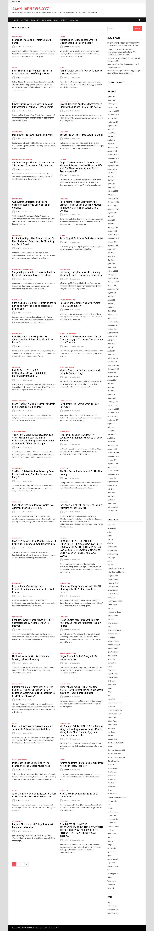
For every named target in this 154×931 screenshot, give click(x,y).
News (68, 432)
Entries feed (111, 906)
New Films (111, 786)
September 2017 (113, 463)
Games (110, 666)
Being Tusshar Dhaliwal (115, 572)
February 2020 (112, 358)
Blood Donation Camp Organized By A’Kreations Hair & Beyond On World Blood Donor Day (33, 339)
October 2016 (112, 478)
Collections (111, 597)
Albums (62, 653)
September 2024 (113, 165)
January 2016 (112, 511)
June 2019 (111, 387)
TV (108, 870)
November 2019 (113, 369)
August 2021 (112, 293)
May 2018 (110, 434)
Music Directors (113, 761)
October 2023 (112, 205)
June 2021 (111, 300)
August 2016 (112, 485)
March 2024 (111, 187)
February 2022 (112, 271)
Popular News (112, 815)
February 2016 (112, 507)
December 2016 (113, 471)
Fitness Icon (16, 502)
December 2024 (113, 154)
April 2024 (111, 184)
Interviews (111, 706)
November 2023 (113, 202)
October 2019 (112, 373)
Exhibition (111, 637)
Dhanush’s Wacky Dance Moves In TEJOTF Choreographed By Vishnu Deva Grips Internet (80, 589)
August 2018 (112, 423)
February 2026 (112, 104)
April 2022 (111, 264)
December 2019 (113, 365)
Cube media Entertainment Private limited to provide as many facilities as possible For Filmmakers (34, 305)
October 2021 (112, 285)
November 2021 (113, 282)
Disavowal (74, 20)
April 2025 (111, 140)
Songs (71, 367)
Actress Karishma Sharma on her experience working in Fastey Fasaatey (81, 764)
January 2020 (112, 362)
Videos (109, 877)
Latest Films (64, 101)
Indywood (111, 699)
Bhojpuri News (17, 821)
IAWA (109, 692)
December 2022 (113, 234)
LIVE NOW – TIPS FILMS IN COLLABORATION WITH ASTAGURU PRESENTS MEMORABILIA (29, 373)
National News (112, 768)
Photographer (112, 801)
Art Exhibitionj (112, 554)
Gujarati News (112, 677)
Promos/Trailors (113, 819)
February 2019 (112, 402)
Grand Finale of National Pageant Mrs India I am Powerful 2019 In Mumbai (33, 405)
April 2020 (111, 351)
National (110, 764)
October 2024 (112, 162)
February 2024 (112, 191)
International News (19, 432)
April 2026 (111, 96)
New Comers (112, 779)
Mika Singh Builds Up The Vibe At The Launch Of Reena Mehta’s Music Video (31, 764)
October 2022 (112, 242)
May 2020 (110, 347)
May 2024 (110, 180)
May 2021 (110, 303)
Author (62, 432)
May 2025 (110, 136)
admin (19, 47)
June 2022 (111, 256)
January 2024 (112, 194)
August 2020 (112, 336)
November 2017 (113, 456)
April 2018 (111, 438)
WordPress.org (112, 913)
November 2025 (113, 115)
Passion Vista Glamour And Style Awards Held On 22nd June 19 (80, 304)
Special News (112, 852)
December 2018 (113, 409)
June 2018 (111, 431)
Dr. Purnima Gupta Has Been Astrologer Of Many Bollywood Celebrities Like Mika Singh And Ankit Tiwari (33, 241)
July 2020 (110, 340)
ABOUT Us (24, 20)
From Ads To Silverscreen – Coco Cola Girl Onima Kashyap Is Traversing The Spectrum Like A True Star (81, 339)
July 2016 (110, 489)
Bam (57, 928)
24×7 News (111, 525)
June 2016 (111, 492)
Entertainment (112, 623)
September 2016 (113, 482)
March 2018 (111, 442)
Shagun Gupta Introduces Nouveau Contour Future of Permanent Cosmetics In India (33, 274)
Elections (110, 619)
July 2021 (110, 296)
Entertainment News (50, 20)
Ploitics (110, 808)
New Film (110, 783)
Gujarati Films (112, 674)
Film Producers (113, 652)
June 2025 (111, 133)
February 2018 (112, 445)
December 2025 (113, 111)
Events (14, 401)
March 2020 (111, 354)
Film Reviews (112, 655)
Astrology (111, 557)
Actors (62, 37)
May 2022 (110, 260)
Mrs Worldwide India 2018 (116, 757)
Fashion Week (112, 648)
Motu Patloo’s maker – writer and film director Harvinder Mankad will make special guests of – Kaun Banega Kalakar (82, 690)
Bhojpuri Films (112, 576)
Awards (62, 300)
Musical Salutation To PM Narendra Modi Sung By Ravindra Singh (80, 372)
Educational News (114, 612)
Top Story (111, 863)
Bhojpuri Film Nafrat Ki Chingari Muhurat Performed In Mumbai (32, 826)
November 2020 (113, 325)
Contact (64, 20)
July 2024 (110, 173)
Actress (62, 67)
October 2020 (112, 329)
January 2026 (112, 107)
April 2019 (111, 394)
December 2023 (113, 198)
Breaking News (17, 37)
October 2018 (112, 416)
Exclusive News (71, 333)
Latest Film (111, 717)
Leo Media (111, 728)
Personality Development (116, 797)
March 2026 (111, 100)
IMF (108, 695)
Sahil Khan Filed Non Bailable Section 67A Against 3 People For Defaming (33, 506)
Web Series (111, 888)
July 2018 (110, 427)
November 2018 (113, 412)
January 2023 (112, 231)
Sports (109, 855)
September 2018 (113, 420)
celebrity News (112, 594)
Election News (112, 615)
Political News (112, 812)
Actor (109, 532)
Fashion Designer (113, 645)
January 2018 (112, 449)
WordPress (49, 928)
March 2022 (111, 267)
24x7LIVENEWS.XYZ (30, 8)
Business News (28, 269)
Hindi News (111, 685)
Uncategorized (112, 873)
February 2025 (112, 147)
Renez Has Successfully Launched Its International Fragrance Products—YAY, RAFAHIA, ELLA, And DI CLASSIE (121, 52)
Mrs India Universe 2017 (116, 750)
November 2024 (113, 158)
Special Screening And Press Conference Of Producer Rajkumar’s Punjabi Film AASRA (81, 105)
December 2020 (113, 322)
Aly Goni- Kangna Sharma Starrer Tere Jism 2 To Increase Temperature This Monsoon (33, 164)
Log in (109, 902)
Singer (109, 837)
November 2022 (113, 238)
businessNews (112, 590)
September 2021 (113, 289)
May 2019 (110, 391)
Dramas (110, 608)
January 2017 (112, 467)
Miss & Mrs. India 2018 (115, 743)
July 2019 (110, 383)
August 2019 (112, 380)
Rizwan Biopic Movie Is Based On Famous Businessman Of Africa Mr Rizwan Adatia (32, 105)
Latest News (74, 101)
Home (16, 20)
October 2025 (112, 118)
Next (25, 864)
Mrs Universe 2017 (114, 754)
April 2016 (111, 500)
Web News (111, 884)
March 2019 (111, 398)
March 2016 (111, 503)
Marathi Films (112, 739)
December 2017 (113, 452)
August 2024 (112, 169)
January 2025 (112, 151)
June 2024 (111, 176)
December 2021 (113, 278)
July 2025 (110, 129)
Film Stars (111, 659)
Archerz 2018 (112, 546)
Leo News (63, 159)
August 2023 (112, 213)
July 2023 (110, 216)
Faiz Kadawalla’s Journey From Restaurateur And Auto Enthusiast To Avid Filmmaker (33, 589)
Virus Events (111, 881)
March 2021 (111, 311)
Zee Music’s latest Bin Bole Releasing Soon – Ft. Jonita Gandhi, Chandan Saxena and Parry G (34, 474)
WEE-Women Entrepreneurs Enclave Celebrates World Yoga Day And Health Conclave (31, 204)
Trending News (65, 583)
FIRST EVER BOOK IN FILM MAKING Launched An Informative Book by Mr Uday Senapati (81, 437)
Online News (112, 794)
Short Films (111, 833)
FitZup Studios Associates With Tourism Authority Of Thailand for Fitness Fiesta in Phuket (80, 623)
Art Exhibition (112, 550)
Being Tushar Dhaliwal (115, 568)
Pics (108, 804)
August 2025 (112, 125)
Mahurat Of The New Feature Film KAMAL (33, 134)
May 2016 (110, 496)
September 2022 (113, 245)
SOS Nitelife (111, 848)
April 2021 (111, 307)
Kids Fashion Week (114, 714)
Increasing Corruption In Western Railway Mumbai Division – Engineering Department (81, 274)
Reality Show (112, 823)
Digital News (112, 605)
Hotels (109, 688)
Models (69, 401)
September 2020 (113, 333)
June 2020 (111, 343)
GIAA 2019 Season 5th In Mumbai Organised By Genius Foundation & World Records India (34, 542)
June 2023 (111, 220)
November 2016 (113, 474)
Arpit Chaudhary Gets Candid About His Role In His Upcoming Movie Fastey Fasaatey (34, 795)
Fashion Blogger (113, 641)
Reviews (14, 67)
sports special (112, 859)
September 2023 (113, 209)
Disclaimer (35, 20)
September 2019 (113, 376)
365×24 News (112, 528)
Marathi (110, 735)
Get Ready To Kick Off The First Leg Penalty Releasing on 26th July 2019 (81, 506)
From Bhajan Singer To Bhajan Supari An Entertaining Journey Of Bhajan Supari (32, 72)
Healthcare (111, 681)
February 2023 (112, 227)
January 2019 (112, 405)
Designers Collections (115, 601)
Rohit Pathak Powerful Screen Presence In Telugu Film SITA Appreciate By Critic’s (32, 728)
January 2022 (112, 274)
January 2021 (112, 318)
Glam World (111, 670)
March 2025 (111, 144)
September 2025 (113, 122)
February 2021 (112, 314)
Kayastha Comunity (114, 710)
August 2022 (112, 249)
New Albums (112, 772)
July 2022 (110, 253)
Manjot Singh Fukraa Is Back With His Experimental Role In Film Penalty (78, 41)
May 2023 (110, 224)
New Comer (111, 775)
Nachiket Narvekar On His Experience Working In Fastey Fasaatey (30, 658)
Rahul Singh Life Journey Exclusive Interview (81, 238)
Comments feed (113, 909)
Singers (110, 841)
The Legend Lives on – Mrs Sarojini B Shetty (81, 134)
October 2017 (112, 460)
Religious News (113, 826)
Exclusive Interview (114, 630)
